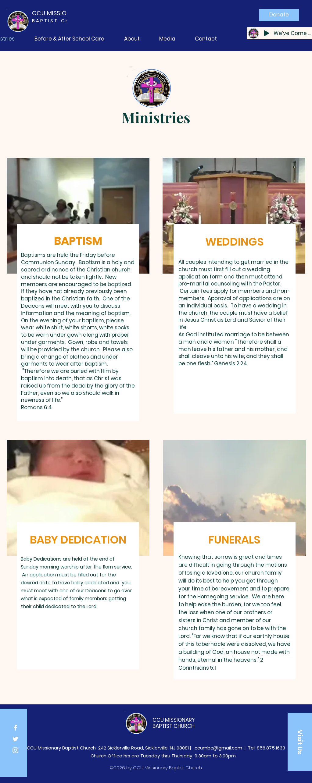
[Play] (266, 33)
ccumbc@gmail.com (218, 748)
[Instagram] (15, 750)
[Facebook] (15, 728)
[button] (300, 742)
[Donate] (279, 15)
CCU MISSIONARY (173, 720)
